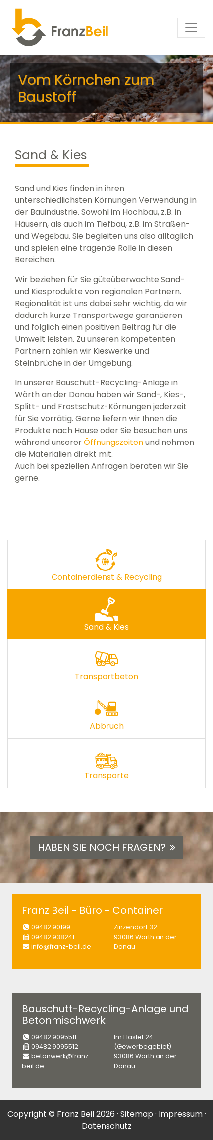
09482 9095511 (53, 1037)
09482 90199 (50, 927)
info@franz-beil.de (61, 946)
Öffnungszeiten (113, 442)
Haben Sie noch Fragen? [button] (106, 847)
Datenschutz (107, 1126)
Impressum (181, 1114)
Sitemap (136, 1114)
